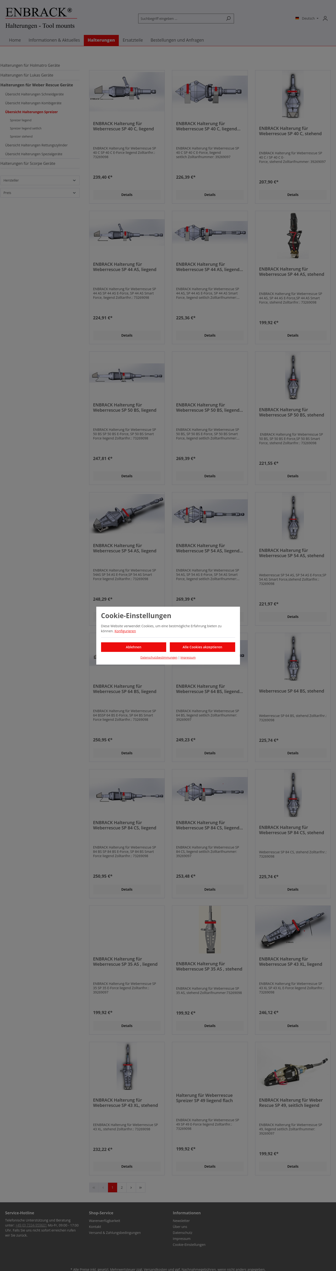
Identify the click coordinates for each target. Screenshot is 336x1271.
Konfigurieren (125, 631)
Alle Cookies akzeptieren (202, 647)
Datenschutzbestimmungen (158, 657)
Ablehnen (133, 647)
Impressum (187, 657)
